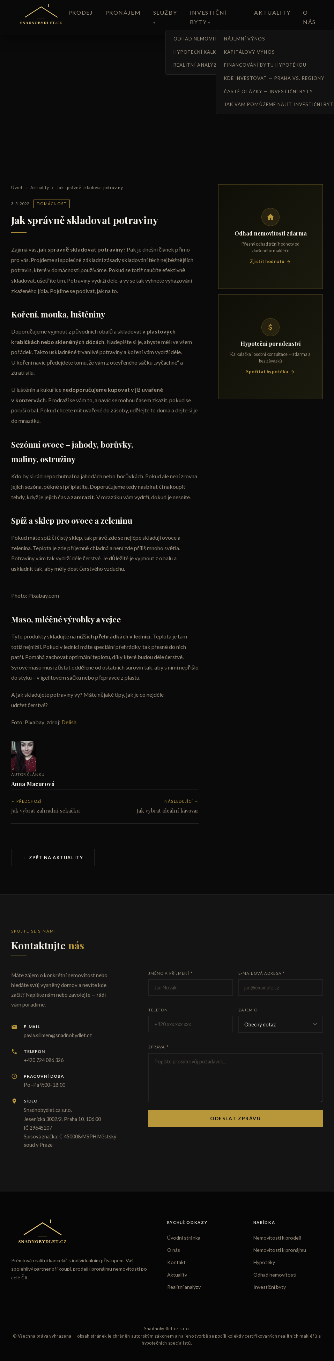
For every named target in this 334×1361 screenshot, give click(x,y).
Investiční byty (269, 1287)
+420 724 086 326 (44, 1060)
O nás (173, 1250)
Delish (68, 722)
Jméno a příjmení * (170, 973)
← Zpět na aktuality (53, 857)
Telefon (158, 1010)
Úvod (16, 187)
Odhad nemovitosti (274, 1275)
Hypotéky (264, 1262)
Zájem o (248, 1010)
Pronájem (123, 12)
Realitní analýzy (184, 1287)
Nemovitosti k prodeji (277, 1238)
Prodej (80, 12)
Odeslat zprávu (235, 1118)
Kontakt (176, 1262)
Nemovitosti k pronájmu (279, 1250)
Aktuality (272, 12)
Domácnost (52, 203)
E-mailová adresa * (261, 973)
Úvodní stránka (183, 1238)
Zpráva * (158, 1047)
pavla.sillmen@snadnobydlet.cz (58, 1035)
